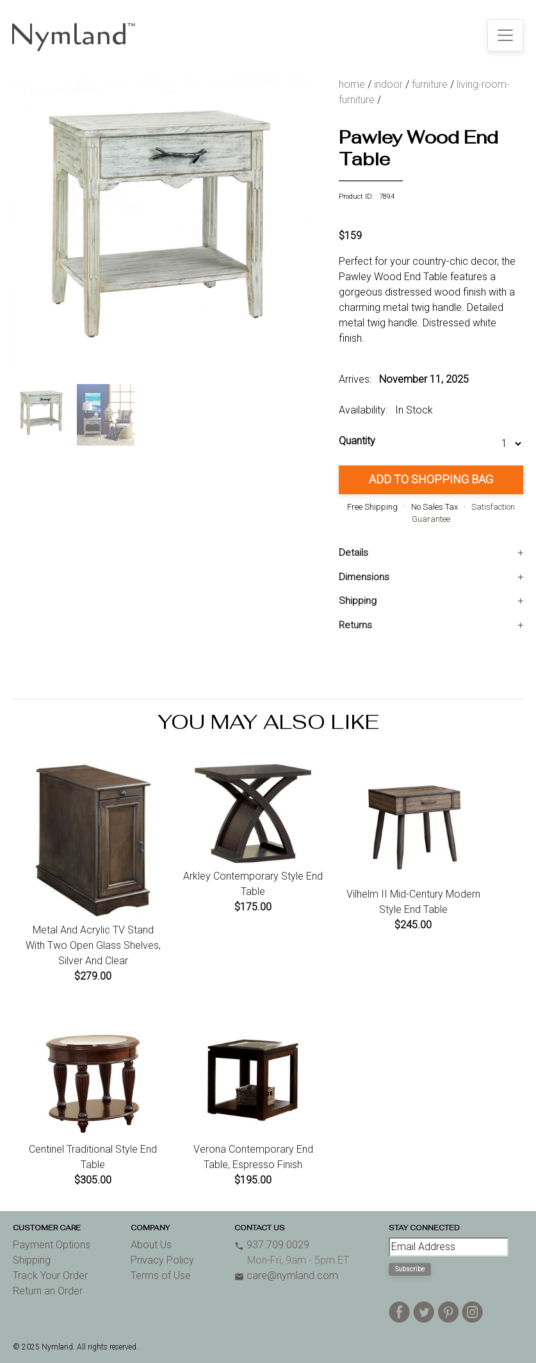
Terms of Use (161, 1275)
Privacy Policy (162, 1260)
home (352, 84)
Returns (355, 625)
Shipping (358, 600)
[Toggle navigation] (505, 35)
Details (353, 552)
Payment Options (51, 1245)
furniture (430, 84)
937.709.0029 (271, 1245)
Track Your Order (50, 1275)
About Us (151, 1245)
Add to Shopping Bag (431, 479)
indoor (388, 84)
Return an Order (48, 1291)
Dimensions (364, 577)
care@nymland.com (286, 1275)
